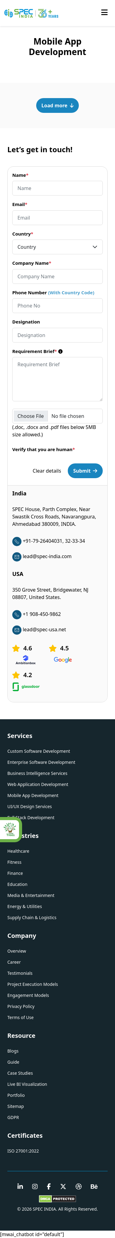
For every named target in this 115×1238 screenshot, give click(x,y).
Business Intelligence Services (37, 773)
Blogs (13, 1051)
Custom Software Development (38, 751)
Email (19, 204)
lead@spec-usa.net (39, 629)
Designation (26, 322)
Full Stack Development (30, 817)
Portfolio (16, 1095)
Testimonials (20, 973)
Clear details (47, 470)
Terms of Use (20, 1017)
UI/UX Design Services (29, 806)
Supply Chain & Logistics (31, 917)
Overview (16, 951)
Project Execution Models (32, 984)
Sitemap (15, 1106)
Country (22, 234)
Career (14, 962)
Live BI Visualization (27, 1084)
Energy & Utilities (24, 906)
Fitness (14, 862)
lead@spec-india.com (41, 556)
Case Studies (20, 1073)
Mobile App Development (33, 795)
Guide (13, 1062)
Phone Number (53, 292)
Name (20, 175)
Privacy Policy (20, 1006)
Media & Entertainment (30, 895)
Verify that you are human (43, 449)
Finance (15, 873)
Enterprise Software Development (41, 762)
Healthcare (18, 851)
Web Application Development (37, 784)
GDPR (13, 1117)
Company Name (31, 263)
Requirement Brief (37, 351)
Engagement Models (28, 995)
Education (17, 884)
